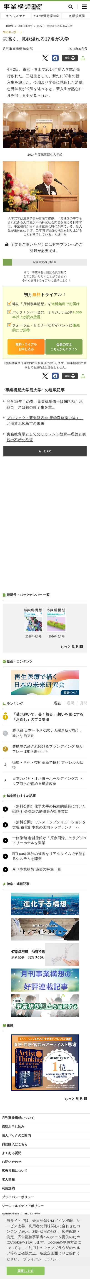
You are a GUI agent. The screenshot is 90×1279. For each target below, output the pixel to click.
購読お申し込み (13, 1126)
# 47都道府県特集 (46, 16)
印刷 (70, 58)
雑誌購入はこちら (15, 1144)
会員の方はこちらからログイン (64, 347)
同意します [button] (26, 1271)
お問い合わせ (11, 1162)
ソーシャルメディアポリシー (23, 1206)
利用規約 (8, 1188)
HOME (10, 26)
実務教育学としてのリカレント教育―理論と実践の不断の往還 (46, 437)
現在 (57, 703)
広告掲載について (15, 1170)
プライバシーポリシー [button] (41, 1259)
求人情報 (8, 1179)
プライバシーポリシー (18, 1197)
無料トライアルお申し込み (26, 347)
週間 (70, 703)
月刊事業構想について (18, 1118)
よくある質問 (11, 1153)
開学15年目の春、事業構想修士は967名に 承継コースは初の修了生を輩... (45, 404)
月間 (83, 703)
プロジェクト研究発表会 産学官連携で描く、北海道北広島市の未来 (45, 421)
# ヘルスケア (15, 16)
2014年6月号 (25, 26)
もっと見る (45, 451)
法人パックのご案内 (16, 1135)
